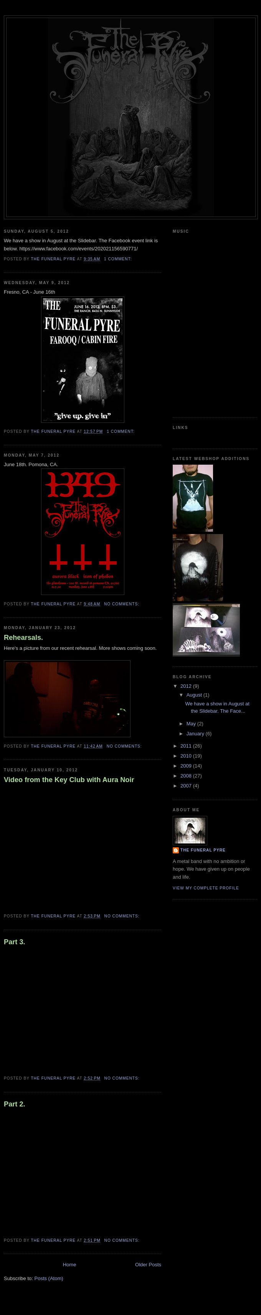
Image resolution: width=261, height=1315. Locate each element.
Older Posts (148, 1264)
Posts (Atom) (49, 1278)
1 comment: (118, 259)
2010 (186, 756)
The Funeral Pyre (203, 850)
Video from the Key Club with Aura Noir (69, 780)
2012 (186, 686)
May (192, 724)
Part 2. (14, 1104)
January (196, 733)
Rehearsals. (23, 637)
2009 (186, 766)
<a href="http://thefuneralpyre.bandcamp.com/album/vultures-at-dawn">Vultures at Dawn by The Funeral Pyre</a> (201, 323)
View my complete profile (206, 888)
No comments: (122, 604)
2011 (186, 746)
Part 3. (14, 942)
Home (69, 1264)
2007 (186, 786)
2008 (186, 776)
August (195, 695)
